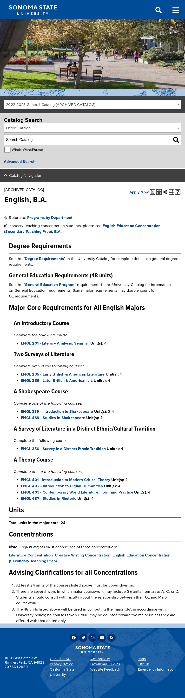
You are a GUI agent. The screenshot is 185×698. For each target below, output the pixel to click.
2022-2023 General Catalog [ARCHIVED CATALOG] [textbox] (50, 104)
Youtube (102, 638)
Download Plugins (105, 664)
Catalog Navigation (25, 175)
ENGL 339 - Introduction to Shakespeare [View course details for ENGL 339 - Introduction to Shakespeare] (57, 411)
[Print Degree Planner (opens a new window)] (152, 192)
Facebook (74, 638)
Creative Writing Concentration (83, 555)
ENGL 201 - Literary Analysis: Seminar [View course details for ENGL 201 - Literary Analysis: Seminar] (55, 343)
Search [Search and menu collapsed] (158, 10)
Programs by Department (50, 217)
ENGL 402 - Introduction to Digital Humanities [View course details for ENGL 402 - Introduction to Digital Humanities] (62, 486)
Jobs (142, 659)
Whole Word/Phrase (27, 150)
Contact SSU (60, 659)
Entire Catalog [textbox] (18, 128)
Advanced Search (19, 161)
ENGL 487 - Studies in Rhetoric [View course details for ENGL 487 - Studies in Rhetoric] (48, 498)
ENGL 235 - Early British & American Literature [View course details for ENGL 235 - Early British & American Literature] (63, 374)
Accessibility (100, 659)
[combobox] (92, 104)
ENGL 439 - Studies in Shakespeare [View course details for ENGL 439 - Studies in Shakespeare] (53, 417)
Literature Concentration (31, 555)
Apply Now (139, 192)
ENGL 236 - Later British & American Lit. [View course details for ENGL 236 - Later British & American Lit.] (57, 380)
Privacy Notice (61, 664)
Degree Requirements (44, 258)
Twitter (83, 638)
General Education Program (49, 284)
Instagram (92, 638)
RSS (111, 638)
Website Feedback (105, 669)
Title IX (143, 664)
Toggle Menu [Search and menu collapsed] (175, 9)
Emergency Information (157, 669)
